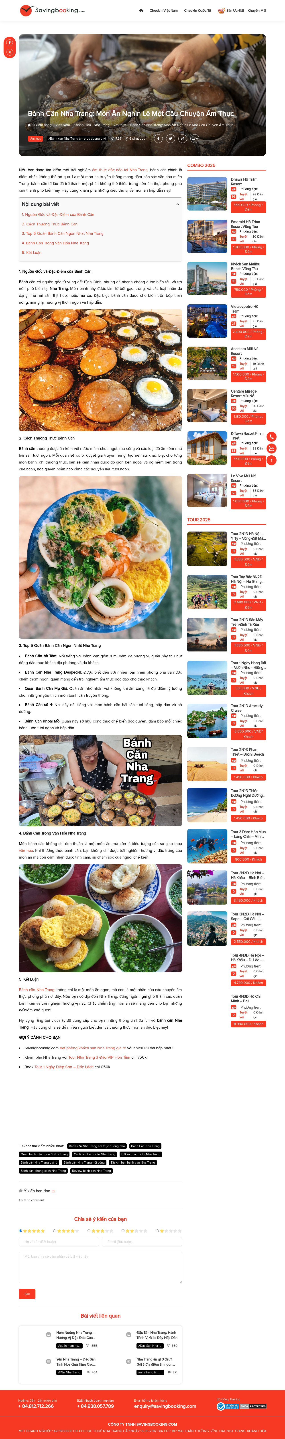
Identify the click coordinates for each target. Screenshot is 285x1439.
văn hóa (26, 850)
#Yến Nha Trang (69, 1373)
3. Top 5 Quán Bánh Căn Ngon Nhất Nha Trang (63, 233)
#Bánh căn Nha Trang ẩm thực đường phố (77, 139)
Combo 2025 (201, 166)
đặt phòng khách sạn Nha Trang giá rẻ (93, 1048)
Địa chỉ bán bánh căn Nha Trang (133, 1162)
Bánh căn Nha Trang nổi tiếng (84, 1162)
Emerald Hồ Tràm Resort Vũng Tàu (245, 224)
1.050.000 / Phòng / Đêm (248, 503)
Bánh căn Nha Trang (36, 989)
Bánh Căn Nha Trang (145, 1146)
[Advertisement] (100, 1104)
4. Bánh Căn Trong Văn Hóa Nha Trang (55, 243)
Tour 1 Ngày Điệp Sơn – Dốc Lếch (64, 1066)
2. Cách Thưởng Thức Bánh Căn (49, 224)
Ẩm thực (119, 125)
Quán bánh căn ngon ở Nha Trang (44, 1154)
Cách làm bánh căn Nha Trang (94, 1154)
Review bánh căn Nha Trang (91, 1171)
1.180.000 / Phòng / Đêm (248, 419)
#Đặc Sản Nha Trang (151, 1346)
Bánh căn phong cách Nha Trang (43, 1171)
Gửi (27, 1294)
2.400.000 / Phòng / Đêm (249, 334)
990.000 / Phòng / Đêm (248, 461)
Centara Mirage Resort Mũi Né (244, 394)
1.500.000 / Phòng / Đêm (248, 376)
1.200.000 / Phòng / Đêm (248, 249)
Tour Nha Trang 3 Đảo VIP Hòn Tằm (99, 1057)
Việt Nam (62, 125)
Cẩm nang (44, 125)
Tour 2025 (198, 520)
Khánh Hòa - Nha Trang (92, 125)
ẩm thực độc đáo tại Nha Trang (120, 170)
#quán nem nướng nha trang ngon (70, 1346)
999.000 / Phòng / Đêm (248, 207)
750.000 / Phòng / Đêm (248, 292)
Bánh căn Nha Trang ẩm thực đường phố (97, 1146)
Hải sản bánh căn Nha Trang (140, 1154)
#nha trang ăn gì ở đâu (151, 1373)
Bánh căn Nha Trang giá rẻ (39, 1162)
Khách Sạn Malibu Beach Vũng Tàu (245, 266)
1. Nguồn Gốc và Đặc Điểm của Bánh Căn (58, 214)
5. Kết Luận (31, 252)
